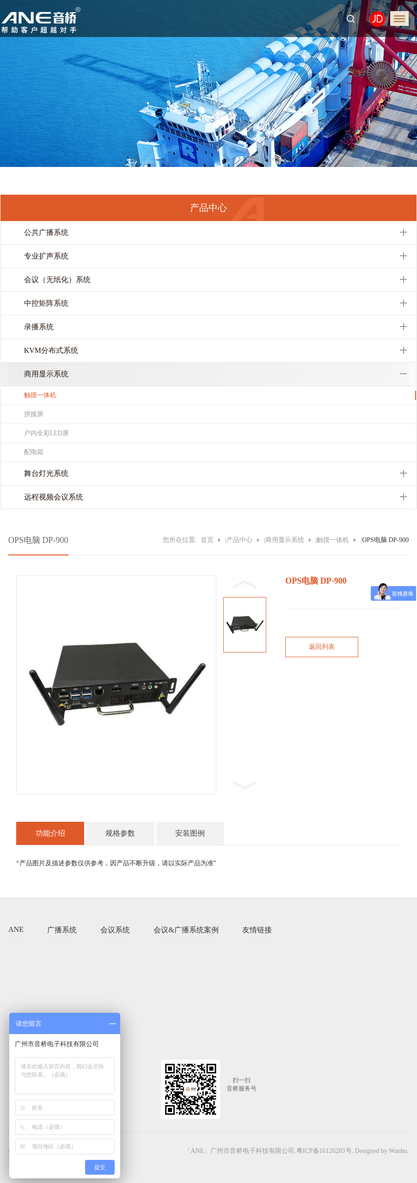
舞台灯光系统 (46, 473)
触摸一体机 (40, 395)
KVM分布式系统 (51, 350)
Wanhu (398, 1150)
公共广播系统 (46, 232)
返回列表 (322, 646)
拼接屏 (33, 414)
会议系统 (115, 930)
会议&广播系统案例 (185, 930)
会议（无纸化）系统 (57, 279)
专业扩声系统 (46, 256)
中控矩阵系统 (46, 303)
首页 (207, 539)
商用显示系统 (46, 374)
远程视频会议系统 (53, 497)
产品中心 (239, 539)
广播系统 (62, 930)
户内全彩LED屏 (46, 433)
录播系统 (39, 327)
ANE (16, 929)
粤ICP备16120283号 (324, 1150)
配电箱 (33, 452)
